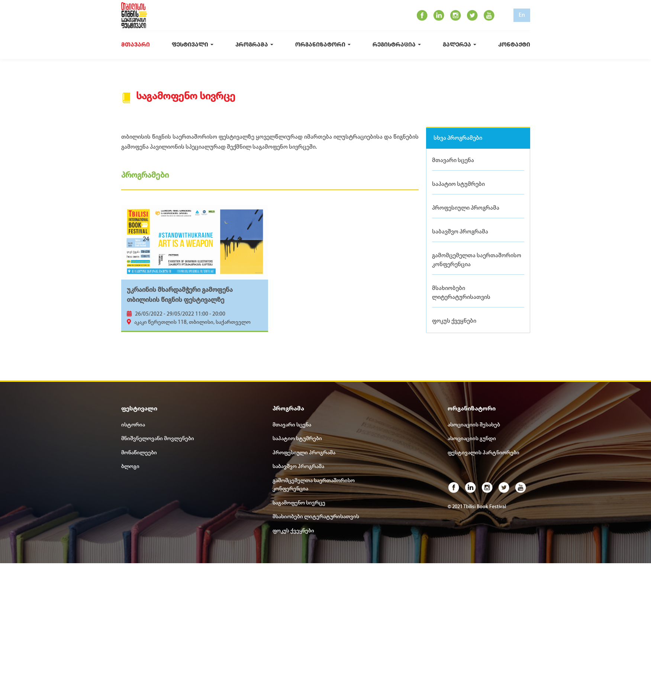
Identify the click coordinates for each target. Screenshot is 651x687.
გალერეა (459, 45)
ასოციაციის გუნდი (472, 439)
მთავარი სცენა (453, 161)
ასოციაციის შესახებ (474, 426)
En (522, 15)
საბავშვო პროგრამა (460, 232)
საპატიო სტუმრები (458, 184)
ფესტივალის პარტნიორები (483, 454)
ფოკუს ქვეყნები (454, 322)
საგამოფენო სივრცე (299, 504)
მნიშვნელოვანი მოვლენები (157, 439)
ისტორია (133, 426)
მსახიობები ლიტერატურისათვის (461, 293)
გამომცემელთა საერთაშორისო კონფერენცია (476, 260)
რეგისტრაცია (397, 45)
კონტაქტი (514, 45)
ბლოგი (130, 467)
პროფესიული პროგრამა (465, 208)
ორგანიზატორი (323, 45)
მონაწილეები (139, 454)
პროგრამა (254, 45)
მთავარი (135, 45)
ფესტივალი (192, 45)
